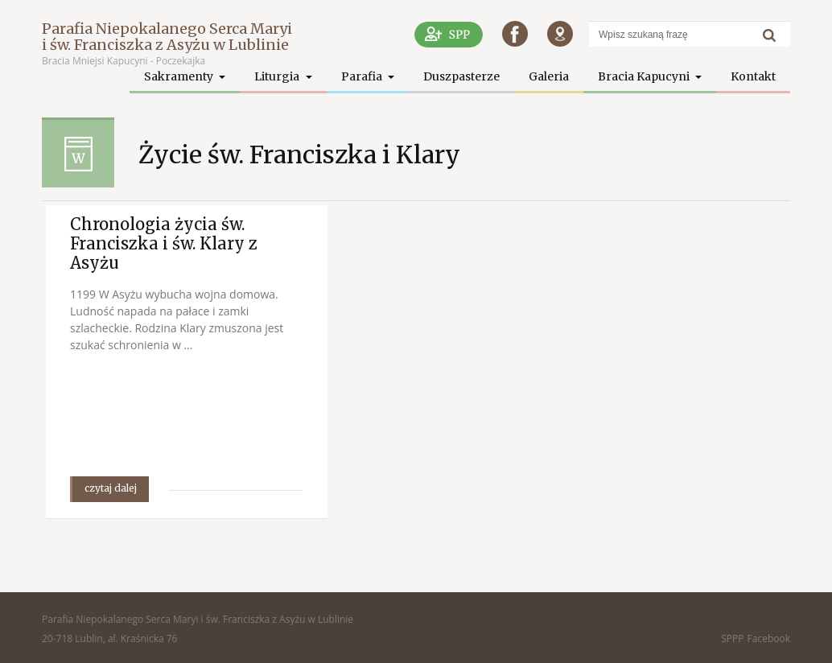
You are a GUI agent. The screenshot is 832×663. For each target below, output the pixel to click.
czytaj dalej (110, 488)
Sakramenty (180, 76)
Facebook (769, 638)
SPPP (732, 638)
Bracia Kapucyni (645, 76)
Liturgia (278, 76)
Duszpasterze (461, 76)
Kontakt (753, 76)
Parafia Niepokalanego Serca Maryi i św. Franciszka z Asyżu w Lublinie (167, 36)
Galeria (549, 76)
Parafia (363, 76)
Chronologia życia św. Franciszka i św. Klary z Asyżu (163, 243)
